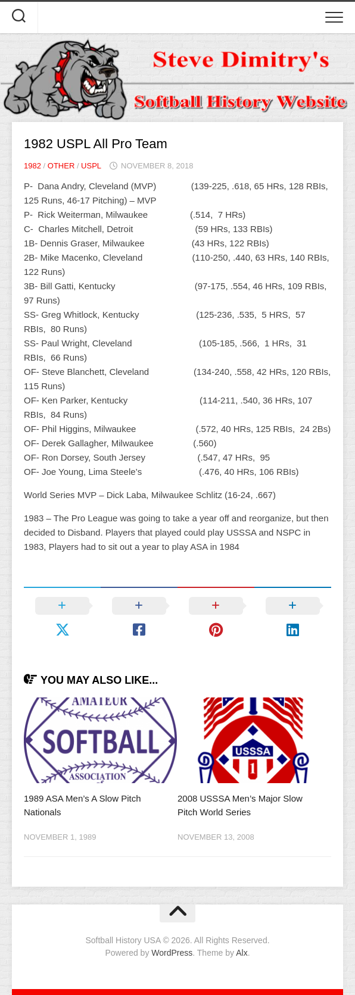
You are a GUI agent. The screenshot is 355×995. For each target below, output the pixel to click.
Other (61, 165)
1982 (32, 165)
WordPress (171, 953)
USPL (91, 165)
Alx (241, 953)
